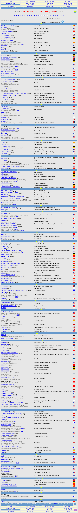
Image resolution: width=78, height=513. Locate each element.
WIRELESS (49, 4)
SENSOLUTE (5, 369)
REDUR (3, 335)
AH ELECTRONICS (7, 31)
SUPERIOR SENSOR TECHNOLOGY (12, 402)
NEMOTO (4, 288)
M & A (68, 6)
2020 (18, 315)
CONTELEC (4, 97)
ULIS (2, 456)
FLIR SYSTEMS (6, 149)
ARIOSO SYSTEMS (7, 40)
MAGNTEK (4, 243)
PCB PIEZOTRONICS (8, 311)
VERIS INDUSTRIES (7, 466)
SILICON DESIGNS (7, 393)
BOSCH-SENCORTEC (8, 73)
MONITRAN (4, 280)
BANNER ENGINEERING (9, 57)
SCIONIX (4, 342)
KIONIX (3, 220)
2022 (22, 44)
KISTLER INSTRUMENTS (9, 224)
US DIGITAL (4, 459)
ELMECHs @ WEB (10, 3)
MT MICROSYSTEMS (7, 282)
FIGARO (3, 144)
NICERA (3, 298)
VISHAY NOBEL (6, 471)
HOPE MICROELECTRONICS (10, 187)
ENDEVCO (4, 135)
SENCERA (4, 350)
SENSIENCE (5, 361)
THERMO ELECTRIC (7, 433)
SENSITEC (4, 367)
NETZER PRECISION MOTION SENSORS (14, 290)
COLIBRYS (4, 88)
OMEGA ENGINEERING (8, 306)
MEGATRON (5, 254)
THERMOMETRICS (7, 435)
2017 (17, 463)
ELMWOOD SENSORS (8, 130)
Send (55, 503)
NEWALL (3, 292)
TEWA (3, 419)
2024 (22, 230)
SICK (2, 389)
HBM (2, 174)
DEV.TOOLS (30, 6)
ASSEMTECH (5, 49)
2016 (17, 128)
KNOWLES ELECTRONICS (9, 226)
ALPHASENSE (5, 35)
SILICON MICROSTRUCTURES (11, 395)
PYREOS (4, 329)
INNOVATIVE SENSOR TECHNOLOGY (13, 196)
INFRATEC (4, 195)
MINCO (3, 273)
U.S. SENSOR (5, 461)
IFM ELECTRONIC (7, 190)
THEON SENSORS (7, 423)
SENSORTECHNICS (7, 377)
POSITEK (4, 327)
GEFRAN (4, 158)
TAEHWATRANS (6, 411)
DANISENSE (5, 106)
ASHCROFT (5, 46)
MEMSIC (3, 258)
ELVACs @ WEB (30, 3)
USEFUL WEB (49, 6)
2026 (17, 110)
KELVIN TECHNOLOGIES (9, 218)
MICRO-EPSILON (6, 267)
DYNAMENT (5, 119)
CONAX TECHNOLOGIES (9, 95)
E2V (2, 126)
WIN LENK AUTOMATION (9, 484)
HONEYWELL (5, 183)
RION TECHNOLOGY (7, 338)
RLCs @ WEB (68, 1)
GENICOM (4, 160)
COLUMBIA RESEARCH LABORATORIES (14, 93)
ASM (2, 47)
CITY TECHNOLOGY (7, 81)
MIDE (2, 269)
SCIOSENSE (5, 344)
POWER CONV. (30, 4)
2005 (15, 227)
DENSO (3, 117)
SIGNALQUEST (6, 391)
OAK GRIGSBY (5, 302)
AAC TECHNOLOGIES (8, 25)
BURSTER (4, 75)
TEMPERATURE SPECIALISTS (11, 417)
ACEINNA (4, 27)
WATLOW (4, 480)
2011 (16, 476)
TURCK (3, 450)
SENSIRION (5, 365)
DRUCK (3, 121)
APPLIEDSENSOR (7, 37)
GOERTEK (4, 168)
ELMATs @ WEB (68, 3)
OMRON (3, 308)
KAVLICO (4, 213)
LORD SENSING (6, 236)
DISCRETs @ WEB (30, 1)
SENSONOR (5, 371)
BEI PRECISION (6, 68)
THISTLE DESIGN (6, 440)
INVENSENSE (5, 202)
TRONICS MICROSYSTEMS (10, 446)
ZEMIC (3, 501)
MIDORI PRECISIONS (8, 275)
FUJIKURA (4, 154)
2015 (16, 66)
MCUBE (3, 248)
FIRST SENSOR (6, 146)
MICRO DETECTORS (7, 265)
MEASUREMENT (68, 4)
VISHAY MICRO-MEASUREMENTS (12, 468)
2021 (16, 70)
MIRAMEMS (5, 278)
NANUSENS (5, 286)
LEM (2, 234)
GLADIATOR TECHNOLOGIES (10, 166)
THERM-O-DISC (6, 425)
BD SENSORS (5, 61)
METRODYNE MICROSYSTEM (10, 263)
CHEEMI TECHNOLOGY (8, 79)
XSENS (3, 489)
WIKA (2, 482)
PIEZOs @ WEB (49, 3)
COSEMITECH (5, 99)
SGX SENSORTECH (7, 384)
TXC (2, 452)
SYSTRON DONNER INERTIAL (11, 404)
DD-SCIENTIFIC (6, 108)
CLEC (3, 86)
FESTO (3, 142)
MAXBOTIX (4, 246)
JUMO (3, 209)
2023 (21, 276)
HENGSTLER (5, 176)
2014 (16, 229)
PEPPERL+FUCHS (7, 316)
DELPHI (3, 112)
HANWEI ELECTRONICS (9, 172)
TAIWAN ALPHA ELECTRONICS (11, 413)
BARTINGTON (5, 59)
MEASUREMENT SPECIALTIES (11, 250)
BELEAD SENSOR (7, 71)
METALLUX (4, 261)
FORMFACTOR (6, 152)
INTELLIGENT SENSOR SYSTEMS (12, 198)
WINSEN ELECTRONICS (9, 486)
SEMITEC (4, 347)
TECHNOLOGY (10, 6)
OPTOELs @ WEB (49, 1)
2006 (22, 428)
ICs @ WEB (11, 1)
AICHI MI (3, 33)
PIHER (3, 318)
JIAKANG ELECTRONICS (9, 207)
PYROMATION (5, 331)
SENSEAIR (4, 358)
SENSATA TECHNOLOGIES (9, 353)
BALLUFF (4, 55)
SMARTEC (4, 400)
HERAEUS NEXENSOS (8, 178)
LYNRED (3, 238)
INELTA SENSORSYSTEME (9, 192)
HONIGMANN (5, 185)
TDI (2, 415)
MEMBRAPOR (5, 256)
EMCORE (4, 133)
